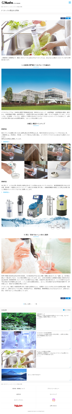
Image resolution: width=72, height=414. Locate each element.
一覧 (36, 304)
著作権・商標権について (18, 388)
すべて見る (68, 310)
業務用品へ (6, 192)
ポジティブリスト (18, 400)
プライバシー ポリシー (53, 388)
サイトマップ (53, 394)
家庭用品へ (6, 141)
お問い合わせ (53, 405)
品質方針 (18, 394)
